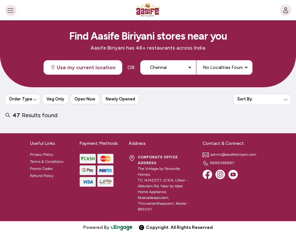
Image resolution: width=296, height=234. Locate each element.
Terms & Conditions (46, 161)
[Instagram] (220, 174)
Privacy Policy (41, 154)
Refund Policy (42, 175)
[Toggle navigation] (10, 10)
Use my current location (82, 67)
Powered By (108, 227)
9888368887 (218, 163)
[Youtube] (233, 174)
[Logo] (148, 10)
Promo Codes (41, 168)
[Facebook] (207, 174)
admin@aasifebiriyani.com (229, 154)
